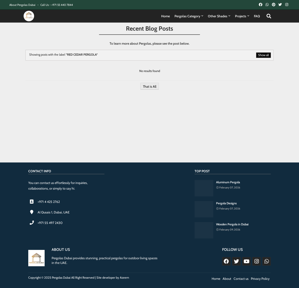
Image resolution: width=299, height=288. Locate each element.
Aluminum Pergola (228, 182)
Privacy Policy (260, 279)
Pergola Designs (226, 203)
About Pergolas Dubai (22, 5)
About (227, 279)
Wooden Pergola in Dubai (232, 224)
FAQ (257, 16)
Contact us (241, 279)
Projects (240, 16)
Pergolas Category (187, 16)
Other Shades (217, 16)
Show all (263, 55)
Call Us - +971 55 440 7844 (56, 5)
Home (165, 16)
